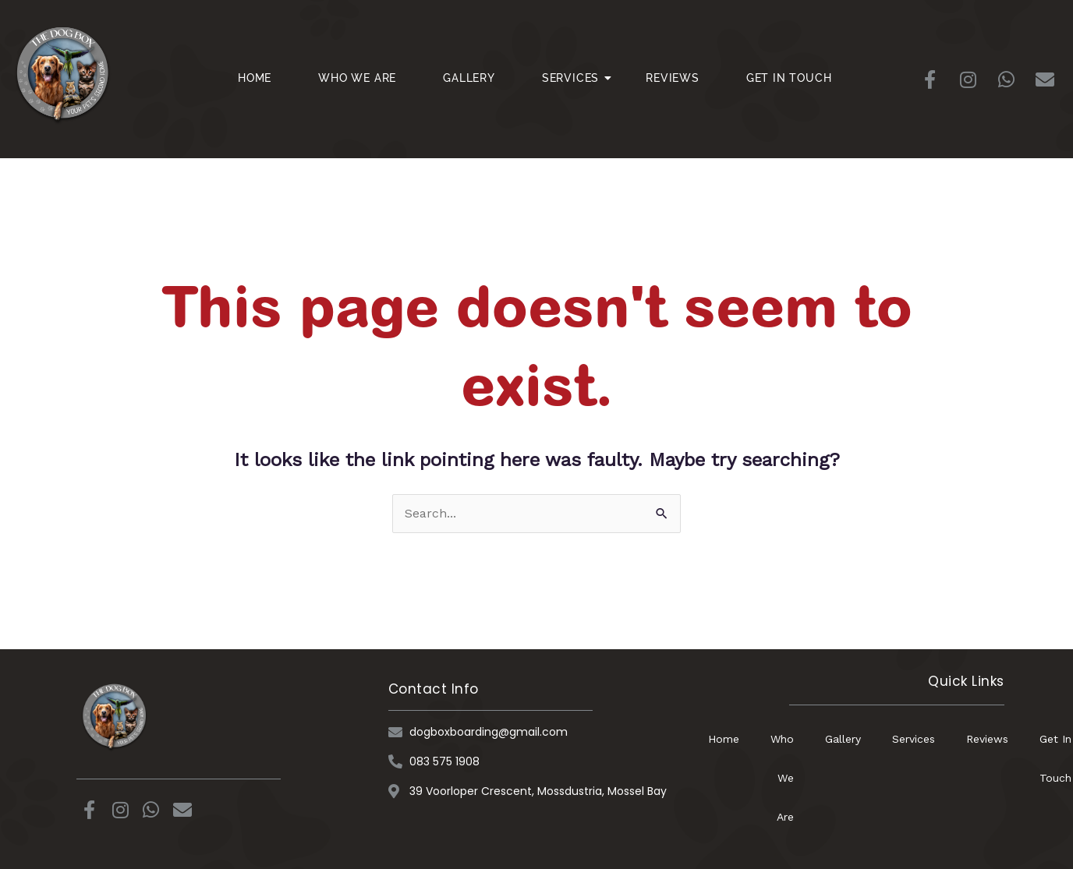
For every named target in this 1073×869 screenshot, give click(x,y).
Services (576, 78)
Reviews (672, 78)
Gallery (469, 78)
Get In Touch (789, 78)
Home (254, 78)
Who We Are (357, 78)
